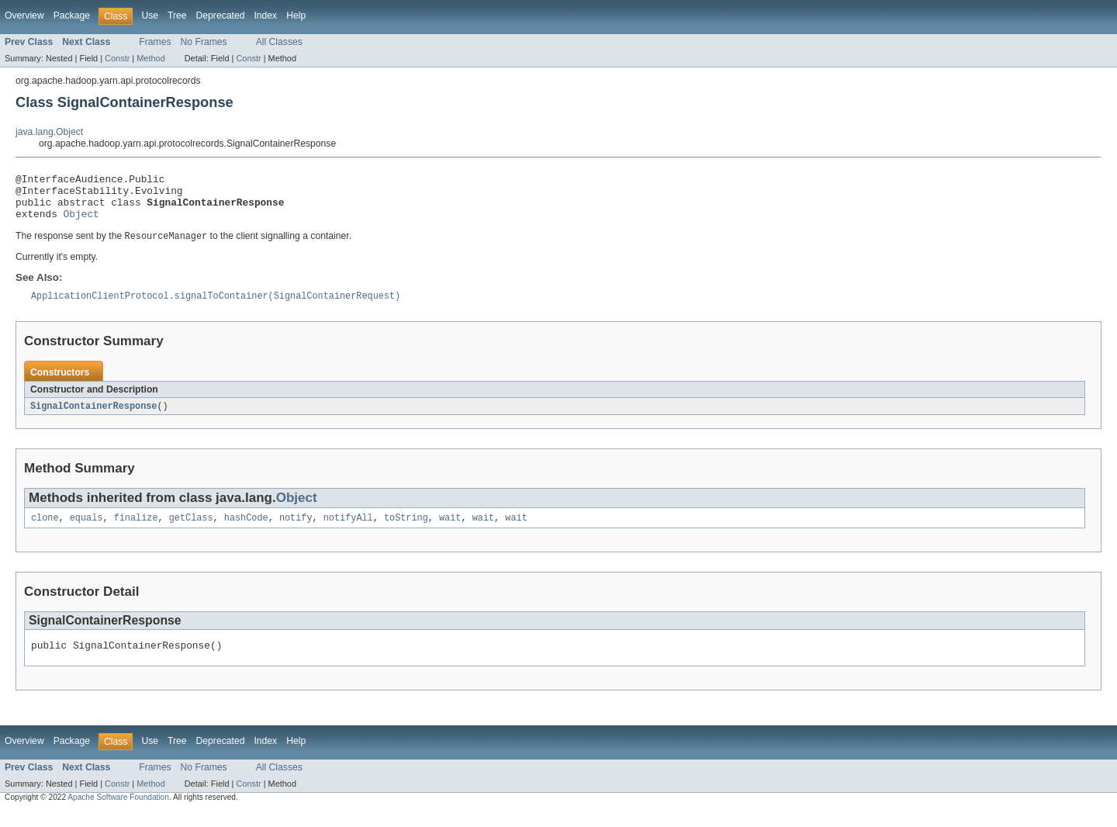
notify (296, 531)
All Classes (279, 41)
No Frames (204, 41)
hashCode (246, 531)
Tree (177, 15)
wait (450, 531)
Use (149, 15)
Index (265, 15)
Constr (117, 58)
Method (150, 58)
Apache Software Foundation (118, 813)
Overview (24, 15)
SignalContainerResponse (93, 418)
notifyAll (348, 531)
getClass (191, 531)
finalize (136, 531)
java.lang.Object (49, 131)
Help (296, 15)
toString (406, 531)
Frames (155, 41)
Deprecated (220, 15)
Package (72, 15)
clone (45, 531)
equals (86, 531)
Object (81, 223)
